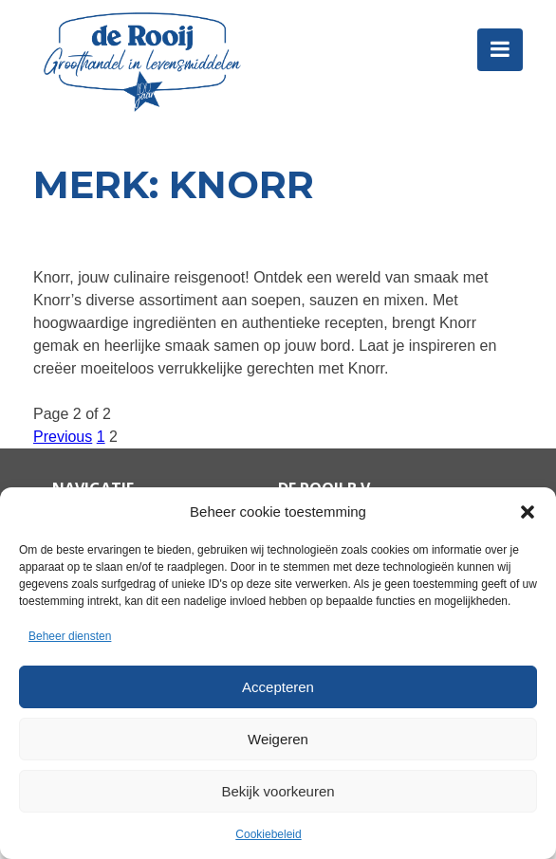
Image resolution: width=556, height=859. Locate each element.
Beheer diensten (69, 636)
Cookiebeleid (268, 834)
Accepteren (278, 687)
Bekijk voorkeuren (277, 791)
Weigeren (278, 739)
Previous (62, 437)
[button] (527, 512)
